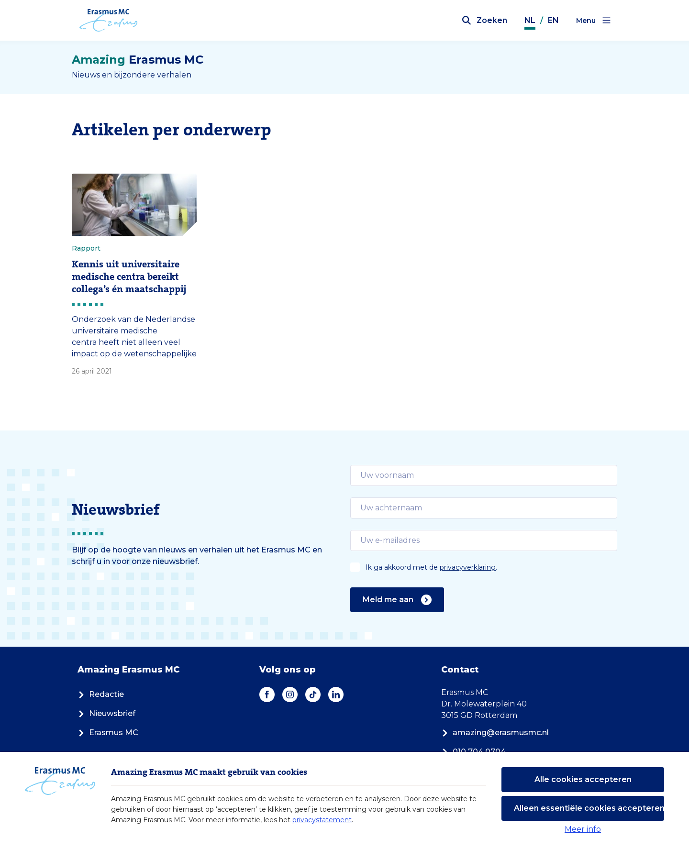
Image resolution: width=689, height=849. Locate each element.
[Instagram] (290, 694)
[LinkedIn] (336, 694)
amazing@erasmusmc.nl (495, 732)
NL (529, 20)
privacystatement (322, 820)
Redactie (101, 694)
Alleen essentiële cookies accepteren (589, 808)
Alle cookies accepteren (583, 779)
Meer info (583, 829)
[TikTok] (313, 694)
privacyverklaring (468, 567)
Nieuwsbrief (106, 713)
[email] (483, 475)
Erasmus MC (108, 732)
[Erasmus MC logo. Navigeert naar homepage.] (108, 20)
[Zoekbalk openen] (484, 20)
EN (553, 20)
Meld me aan (397, 600)
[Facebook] (267, 694)
